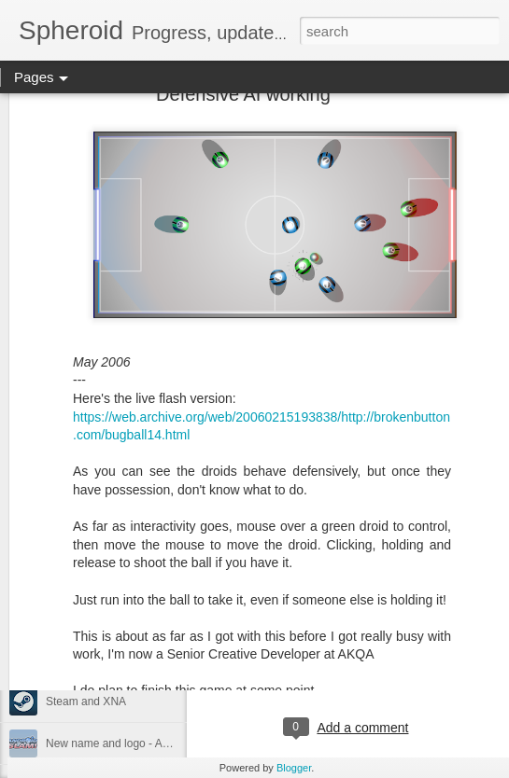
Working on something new (113, 659)
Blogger (293, 767)
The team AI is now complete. (119, 617)
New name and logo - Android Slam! (135, 743)
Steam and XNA (86, 701)
